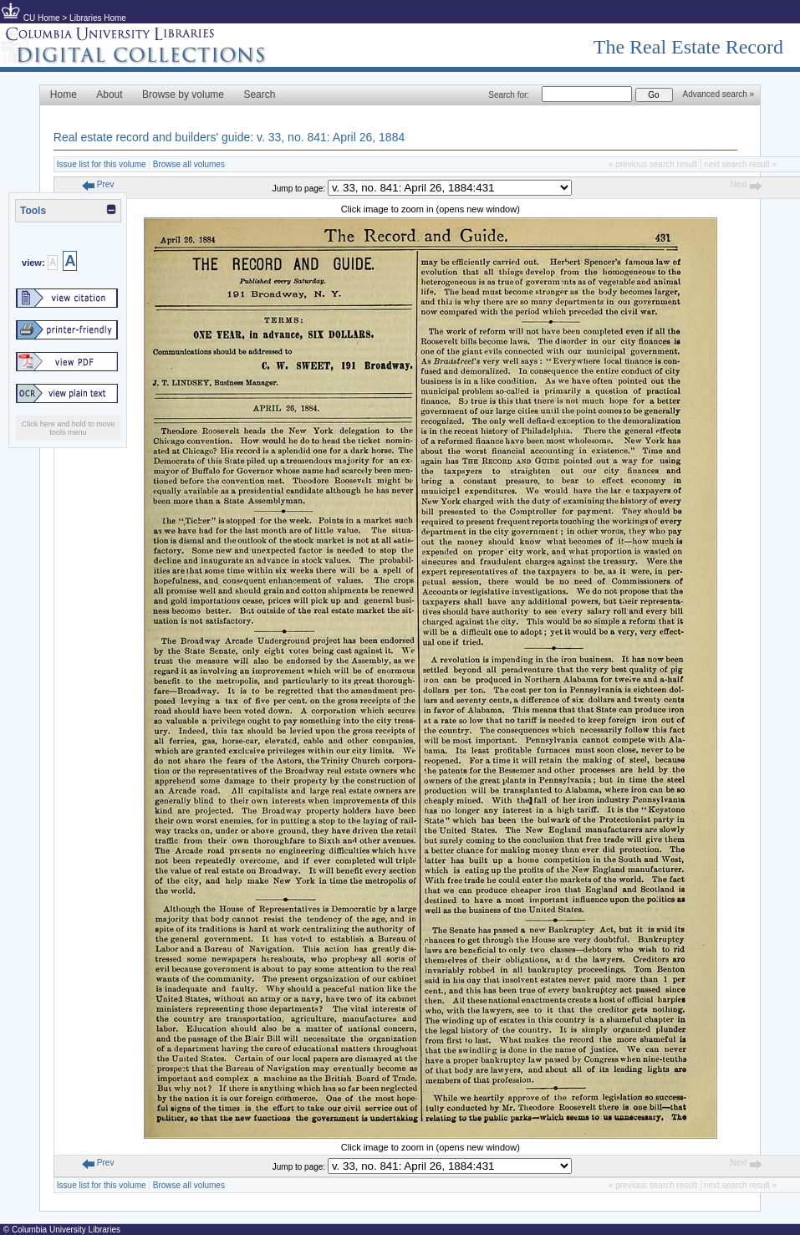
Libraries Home (97, 18)
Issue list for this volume (101, 164)
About (109, 94)
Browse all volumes (189, 164)
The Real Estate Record (688, 47)
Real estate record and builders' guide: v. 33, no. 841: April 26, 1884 (229, 137)
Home (63, 94)
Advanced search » (719, 94)
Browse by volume (183, 94)
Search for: (508, 95)
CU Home (41, 18)
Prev (98, 184)
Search (259, 94)
